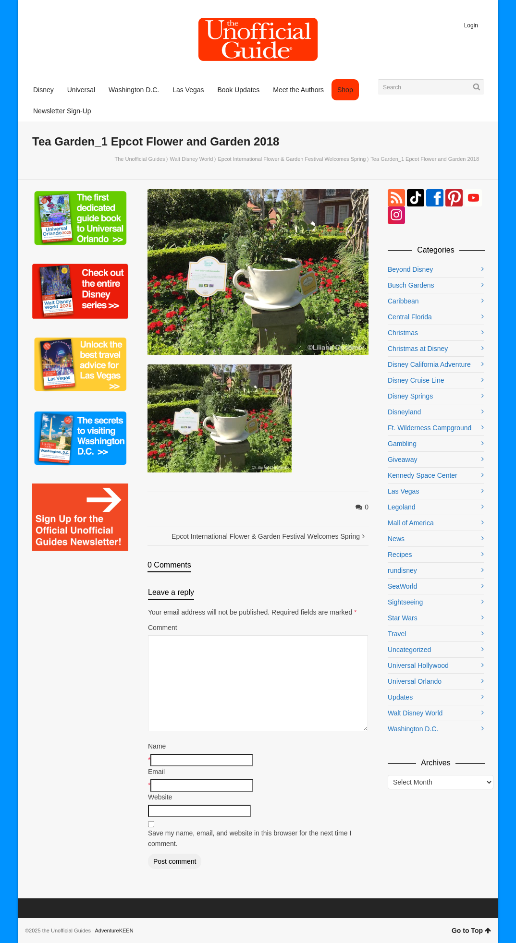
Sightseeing (405, 602)
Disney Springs (410, 396)
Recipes (400, 554)
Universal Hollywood (418, 665)
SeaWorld (402, 586)
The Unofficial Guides (139, 159)
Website (160, 797)
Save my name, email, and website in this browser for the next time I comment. (249, 838)
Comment (162, 627)
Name (157, 746)
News (396, 539)
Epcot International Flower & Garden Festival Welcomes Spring (292, 159)
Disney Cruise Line (416, 380)
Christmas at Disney (418, 348)
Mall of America (411, 523)
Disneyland (404, 412)
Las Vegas (403, 491)
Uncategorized (409, 649)
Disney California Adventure (429, 364)
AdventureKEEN (114, 930)
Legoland (402, 507)
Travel (397, 634)
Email (156, 771)
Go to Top (471, 930)
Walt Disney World (191, 159)
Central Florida (410, 317)
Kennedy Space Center (422, 475)
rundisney (402, 570)
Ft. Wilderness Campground (429, 428)
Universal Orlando (415, 681)
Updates (400, 697)
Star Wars (403, 618)
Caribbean (403, 301)
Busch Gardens (411, 285)
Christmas (403, 333)
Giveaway (402, 459)
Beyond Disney (410, 269)
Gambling (402, 443)
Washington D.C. (413, 729)
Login (471, 25)
